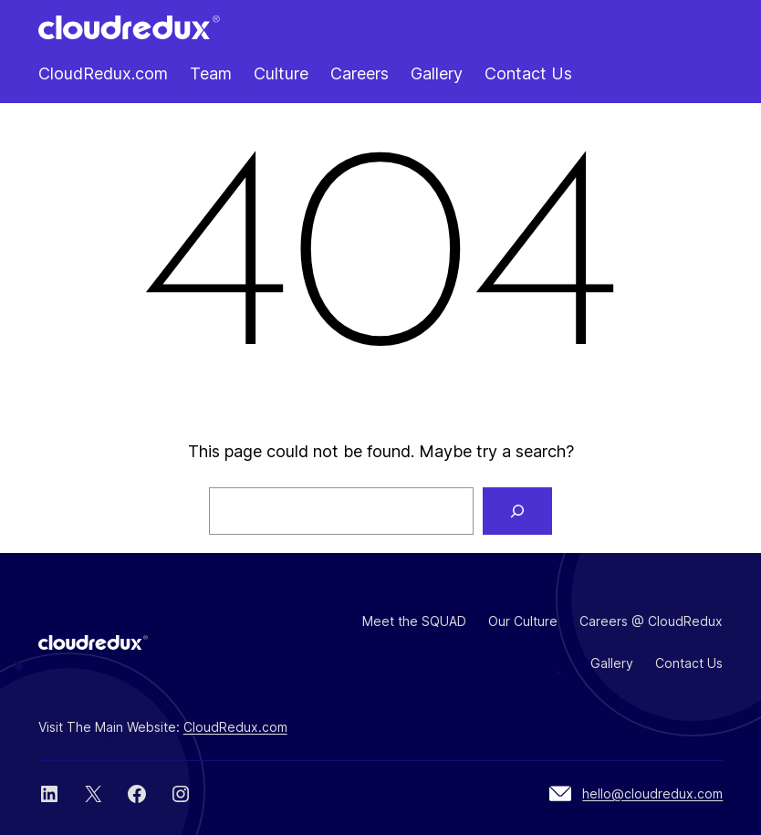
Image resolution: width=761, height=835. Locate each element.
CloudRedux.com (235, 727)
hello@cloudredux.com (652, 793)
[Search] (517, 511)
